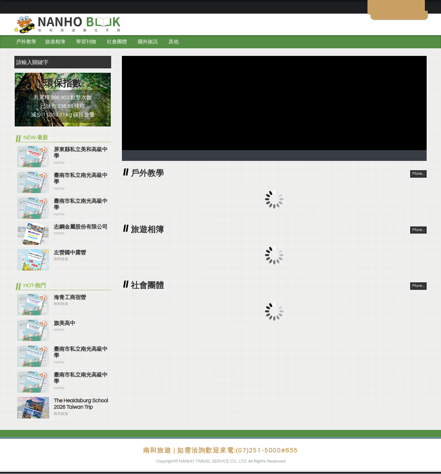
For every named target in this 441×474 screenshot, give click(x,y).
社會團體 (117, 41)
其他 (174, 41)
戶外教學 (26, 41)
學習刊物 (86, 41)
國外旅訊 (148, 41)
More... (418, 173)
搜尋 (104, 62)
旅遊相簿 (55, 41)
